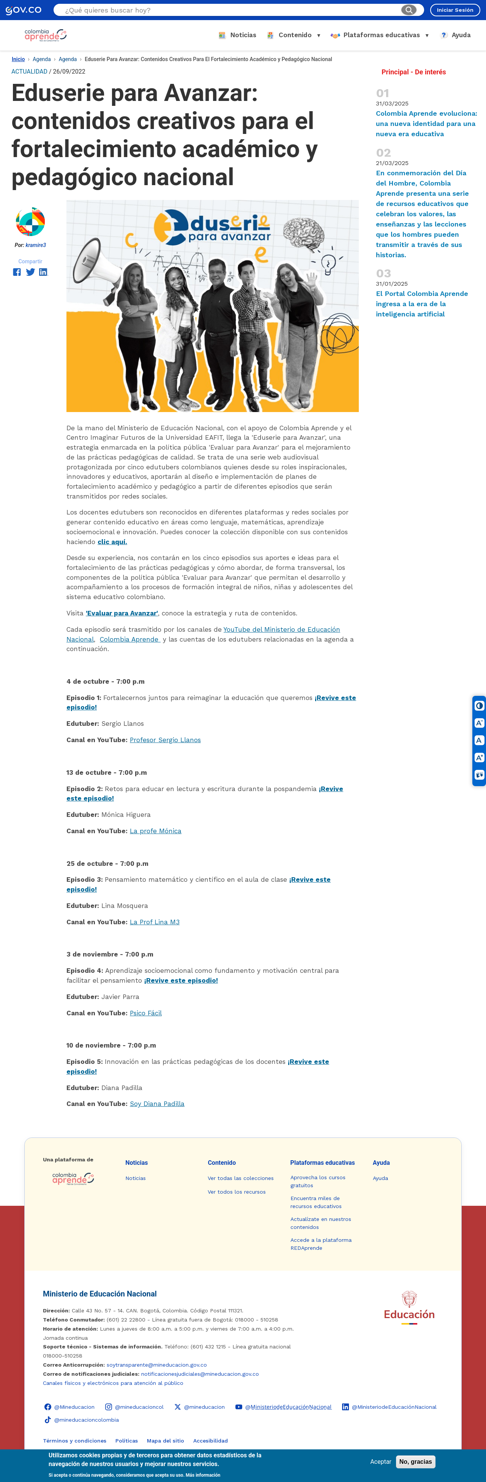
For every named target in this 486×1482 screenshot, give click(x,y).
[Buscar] (409, 10)
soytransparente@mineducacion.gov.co (157, 1365)
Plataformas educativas (322, 1162)
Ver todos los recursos (237, 1192)
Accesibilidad (210, 1441)
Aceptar (380, 1461)
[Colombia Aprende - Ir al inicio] (45, 35)
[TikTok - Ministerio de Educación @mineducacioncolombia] (81, 1420)
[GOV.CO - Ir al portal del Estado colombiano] (23, 10)
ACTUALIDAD (29, 71)
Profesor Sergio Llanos (165, 740)
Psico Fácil (146, 1013)
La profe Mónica (155, 831)
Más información (203, 1475)
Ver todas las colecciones (241, 1178)
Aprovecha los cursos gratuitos (318, 1181)
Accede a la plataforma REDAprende (321, 1244)
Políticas (126, 1441)
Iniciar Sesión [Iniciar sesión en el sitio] (455, 10)
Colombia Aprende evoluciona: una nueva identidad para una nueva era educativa (426, 123)
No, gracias (415, 1461)
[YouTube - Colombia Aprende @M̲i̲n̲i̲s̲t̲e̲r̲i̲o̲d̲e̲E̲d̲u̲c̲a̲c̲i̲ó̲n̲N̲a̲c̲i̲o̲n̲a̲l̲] (283, 1407)
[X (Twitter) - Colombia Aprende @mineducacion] (199, 1407)
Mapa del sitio (165, 1441)
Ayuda (381, 1162)
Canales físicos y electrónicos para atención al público (113, 1383)
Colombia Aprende (130, 639)
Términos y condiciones (74, 1441)
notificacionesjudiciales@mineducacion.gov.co (200, 1374)
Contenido (222, 1162)
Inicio (18, 59)
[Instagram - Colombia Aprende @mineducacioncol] (134, 1407)
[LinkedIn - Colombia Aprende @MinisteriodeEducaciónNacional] (389, 1407)
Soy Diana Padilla (157, 1104)
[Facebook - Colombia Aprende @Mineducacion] (69, 1407)
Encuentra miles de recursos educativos (316, 1202)
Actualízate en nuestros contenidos (320, 1223)
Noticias (136, 1162)
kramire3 (35, 245)
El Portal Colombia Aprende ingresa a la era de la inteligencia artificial (422, 303)
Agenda (42, 59)
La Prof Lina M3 (155, 922)
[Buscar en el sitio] (230, 10)
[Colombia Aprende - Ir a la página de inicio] (78, 1178)
